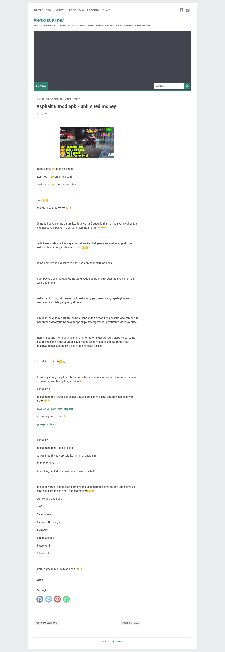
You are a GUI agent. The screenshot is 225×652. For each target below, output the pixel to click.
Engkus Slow (49, 20)
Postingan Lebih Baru (46, 623)
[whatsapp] (66, 599)
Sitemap (106, 10)
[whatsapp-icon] (188, 10)
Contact (60, 10)
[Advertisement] (112, 56)
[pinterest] (57, 599)
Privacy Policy (76, 10)
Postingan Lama (130, 623)
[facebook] (39, 599)
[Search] (169, 86)
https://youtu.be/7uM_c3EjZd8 (54, 408)
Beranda (38, 10)
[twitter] (48, 599)
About (49, 10)
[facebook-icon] (182, 10)
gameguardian (45, 424)
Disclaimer (93, 10)
